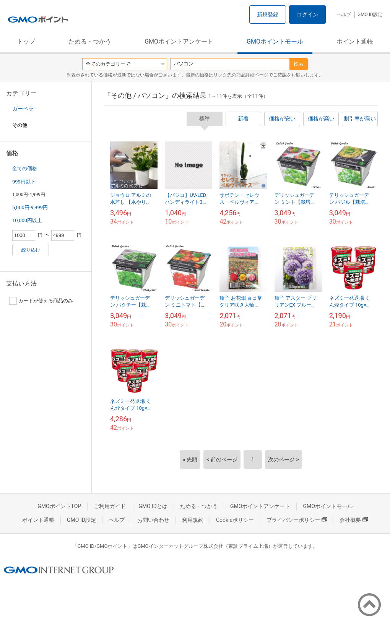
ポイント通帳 (354, 41)
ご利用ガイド (110, 506)
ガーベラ (23, 109)
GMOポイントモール (275, 41)
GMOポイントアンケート (179, 41)
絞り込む (30, 250)
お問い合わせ (153, 520)
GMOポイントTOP (59, 506)
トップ (26, 41)
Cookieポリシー (235, 520)
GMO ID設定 (370, 14)
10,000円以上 (27, 220)
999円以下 (24, 182)
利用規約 (192, 520)
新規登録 (267, 14)
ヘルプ (344, 14)
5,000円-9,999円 (30, 207)
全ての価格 (24, 168)
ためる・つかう (89, 41)
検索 (299, 64)
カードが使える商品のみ (41, 301)
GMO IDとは (152, 506)
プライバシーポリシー (296, 520)
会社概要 (354, 520)
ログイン (307, 14)
